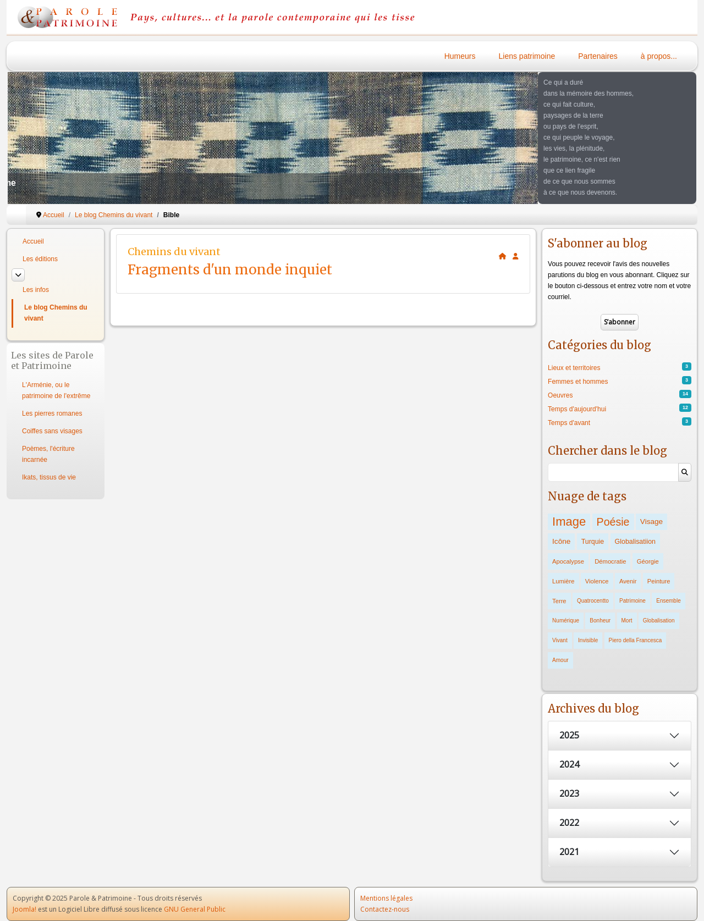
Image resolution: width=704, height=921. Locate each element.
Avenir (628, 581)
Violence (597, 581)
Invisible (588, 640)
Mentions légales (386, 898)
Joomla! (24, 909)
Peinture (658, 581)
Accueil (33, 241)
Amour (560, 660)
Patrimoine (632, 601)
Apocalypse (568, 561)
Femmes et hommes (578, 381)
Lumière (563, 581)
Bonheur (600, 620)
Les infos (36, 290)
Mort (627, 620)
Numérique (565, 620)
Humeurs (460, 56)
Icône (561, 541)
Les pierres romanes (52, 413)
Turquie (592, 541)
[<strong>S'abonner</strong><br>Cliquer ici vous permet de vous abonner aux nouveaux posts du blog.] (516, 256)
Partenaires (598, 56)
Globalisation (659, 620)
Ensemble (668, 601)
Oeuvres (560, 395)
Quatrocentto (593, 601)
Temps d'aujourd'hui (577, 409)
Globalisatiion (635, 541)
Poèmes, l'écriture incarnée (48, 454)
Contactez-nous (384, 909)
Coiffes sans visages (52, 431)
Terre (559, 601)
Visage (651, 521)
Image (569, 521)
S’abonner (619, 322)
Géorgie (648, 561)
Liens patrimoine (527, 56)
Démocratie (610, 561)
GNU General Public (195, 909)
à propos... (659, 56)
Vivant (560, 640)
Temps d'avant (569, 423)
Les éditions (40, 259)
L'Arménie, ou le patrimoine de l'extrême (56, 390)
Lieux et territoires (574, 368)
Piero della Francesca (635, 640)
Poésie (613, 522)
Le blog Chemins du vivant (55, 313)
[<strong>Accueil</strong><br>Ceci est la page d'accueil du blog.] (503, 256)
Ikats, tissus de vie (49, 477)
